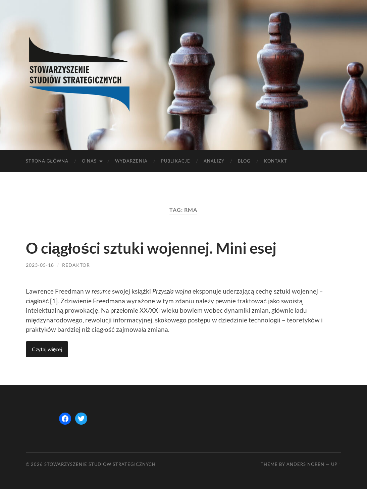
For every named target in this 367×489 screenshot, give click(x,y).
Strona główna (47, 161)
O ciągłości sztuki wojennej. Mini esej (151, 248)
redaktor (76, 265)
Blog (244, 161)
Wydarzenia (131, 161)
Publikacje (175, 161)
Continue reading (47, 349)
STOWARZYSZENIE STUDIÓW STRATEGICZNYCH (100, 464)
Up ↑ (336, 464)
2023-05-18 (40, 265)
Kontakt (275, 161)
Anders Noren (305, 464)
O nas (89, 161)
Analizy (214, 161)
